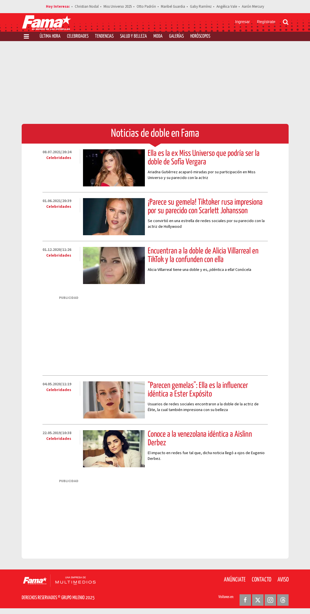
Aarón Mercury (253, 6)
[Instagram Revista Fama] (270, 600)
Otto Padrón (146, 6)
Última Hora (50, 36)
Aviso (283, 580)
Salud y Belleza (133, 36)
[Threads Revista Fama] (283, 600)
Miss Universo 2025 (118, 6)
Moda (158, 36)
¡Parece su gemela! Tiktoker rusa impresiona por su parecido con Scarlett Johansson (205, 206)
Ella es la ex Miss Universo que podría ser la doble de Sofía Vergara (204, 158)
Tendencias (104, 36)
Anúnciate (235, 580)
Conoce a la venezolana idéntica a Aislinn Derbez (200, 438)
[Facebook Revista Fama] (245, 600)
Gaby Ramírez (201, 6)
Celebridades (77, 36)
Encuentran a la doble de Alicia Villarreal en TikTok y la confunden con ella (203, 255)
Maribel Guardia (173, 6)
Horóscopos (200, 36)
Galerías (176, 36)
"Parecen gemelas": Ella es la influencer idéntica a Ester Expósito (198, 390)
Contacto (261, 580)
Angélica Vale (226, 6)
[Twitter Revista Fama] (258, 600)
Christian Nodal (87, 6)
